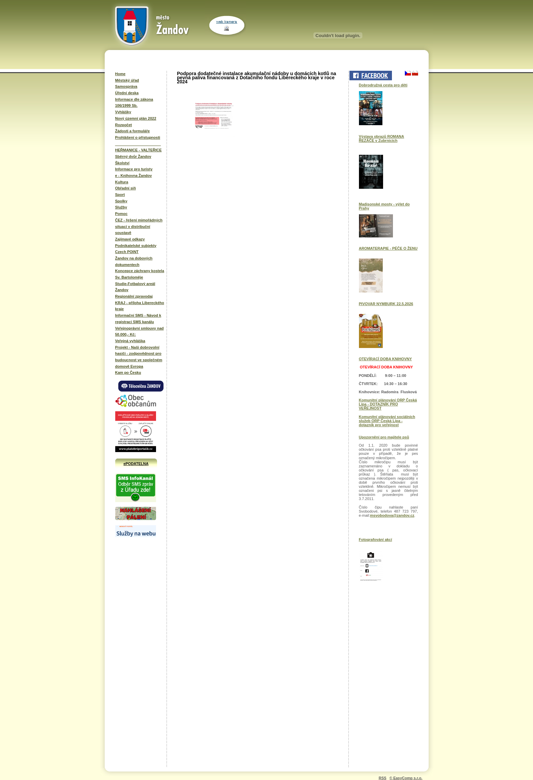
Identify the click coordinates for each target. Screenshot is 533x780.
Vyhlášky (123, 112)
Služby (121, 207)
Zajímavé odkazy (130, 239)
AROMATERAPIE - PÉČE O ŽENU (388, 248)
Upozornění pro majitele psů (384, 437)
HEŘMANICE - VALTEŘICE (138, 150)
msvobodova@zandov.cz (392, 515)
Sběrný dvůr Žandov (133, 156)
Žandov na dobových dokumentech (134, 261)
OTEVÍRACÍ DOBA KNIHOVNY (385, 359)
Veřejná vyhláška (130, 341)
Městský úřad (127, 80)
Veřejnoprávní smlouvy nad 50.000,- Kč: (139, 331)
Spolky (121, 201)
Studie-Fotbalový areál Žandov (135, 287)
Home (120, 74)
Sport (120, 195)
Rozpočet (123, 125)
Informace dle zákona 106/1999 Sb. (134, 102)
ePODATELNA (136, 464)
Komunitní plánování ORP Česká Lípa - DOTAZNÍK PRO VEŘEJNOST (388, 404)
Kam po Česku (128, 372)
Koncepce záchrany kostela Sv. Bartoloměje (139, 274)
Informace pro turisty (134, 169)
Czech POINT (127, 252)
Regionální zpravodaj (134, 296)
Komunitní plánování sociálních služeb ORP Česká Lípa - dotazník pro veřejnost (387, 421)
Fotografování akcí (375, 539)
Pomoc (121, 214)
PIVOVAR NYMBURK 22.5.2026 (386, 304)
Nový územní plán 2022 (135, 118)
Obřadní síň (125, 188)
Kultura (121, 182)
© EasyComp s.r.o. (406, 778)
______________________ (138, 144)
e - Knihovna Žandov (133, 175)
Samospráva (126, 86)
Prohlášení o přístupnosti (137, 137)
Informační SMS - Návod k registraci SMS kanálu (138, 318)
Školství (122, 163)
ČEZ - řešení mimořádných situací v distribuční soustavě (138, 226)
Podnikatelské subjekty (136, 246)
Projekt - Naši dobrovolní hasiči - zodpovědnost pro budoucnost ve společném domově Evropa (138, 356)
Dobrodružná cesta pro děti (383, 85)
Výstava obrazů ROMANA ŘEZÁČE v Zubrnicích (381, 138)
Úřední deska (127, 93)
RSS (382, 778)
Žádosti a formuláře (132, 131)
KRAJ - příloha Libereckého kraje (139, 306)
